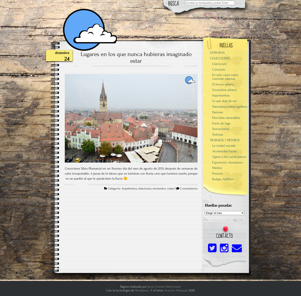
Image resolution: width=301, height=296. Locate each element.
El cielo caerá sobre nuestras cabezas (225, 77)
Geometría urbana (224, 90)
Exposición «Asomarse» (227, 162)
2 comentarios (189, 188)
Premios (217, 173)
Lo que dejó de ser (224, 101)
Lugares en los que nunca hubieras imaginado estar (136, 57)
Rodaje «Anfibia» (222, 179)
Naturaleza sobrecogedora (229, 106)
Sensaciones (220, 129)
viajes (170, 188)
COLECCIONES (220, 58)
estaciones (144, 188)
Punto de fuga (221, 123)
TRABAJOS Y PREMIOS (225, 140)
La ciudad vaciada (223, 145)
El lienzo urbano (223, 84)
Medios (217, 168)
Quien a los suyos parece (229, 157)
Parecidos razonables (226, 118)
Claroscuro (219, 64)
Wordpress (142, 290)
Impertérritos (221, 95)
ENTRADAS (217, 53)
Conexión (218, 69)
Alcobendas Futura (224, 151)
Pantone (217, 112)
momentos (159, 188)
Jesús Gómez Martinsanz (164, 286)
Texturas (217, 134)
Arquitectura (129, 188)
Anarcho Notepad (175, 290)
